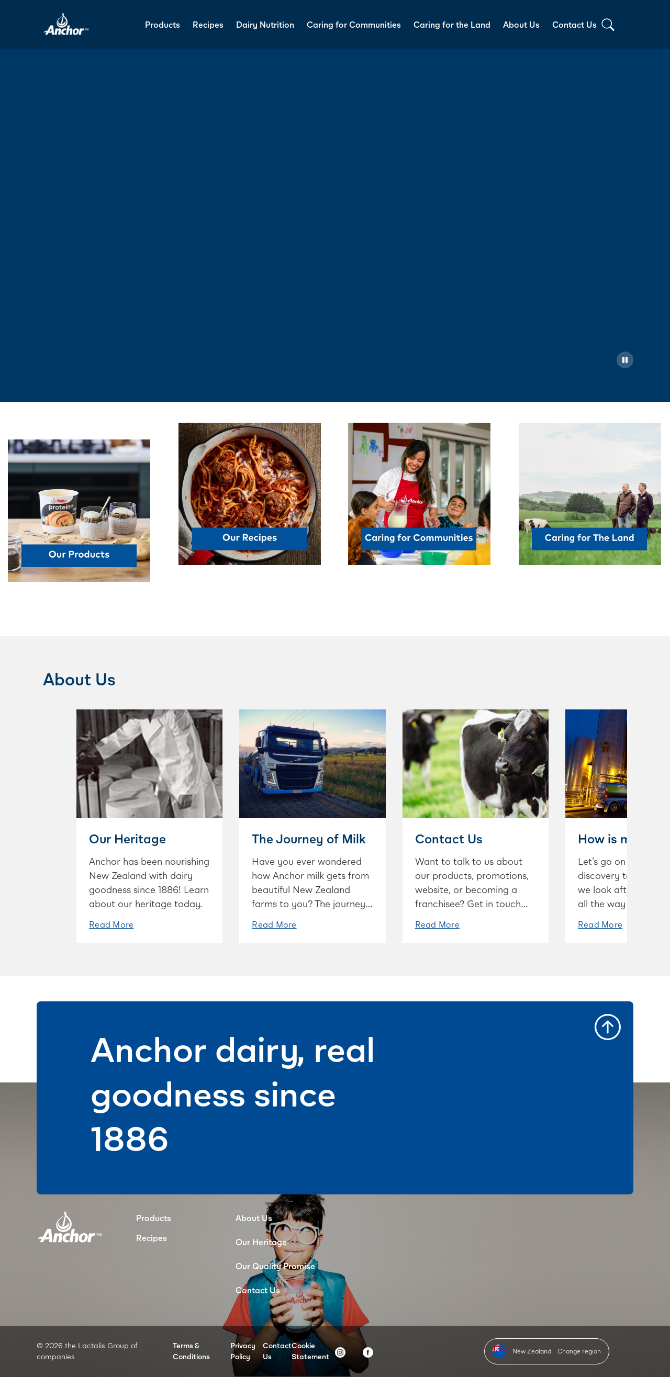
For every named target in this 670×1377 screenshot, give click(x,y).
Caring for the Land (452, 24)
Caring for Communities (354, 24)
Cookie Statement (310, 1351)
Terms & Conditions (191, 1351)
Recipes (208, 24)
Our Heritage (261, 1242)
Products (162, 24)
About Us (521, 24)
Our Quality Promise (275, 1266)
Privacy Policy (242, 1351)
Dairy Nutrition (265, 24)
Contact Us (574, 24)
